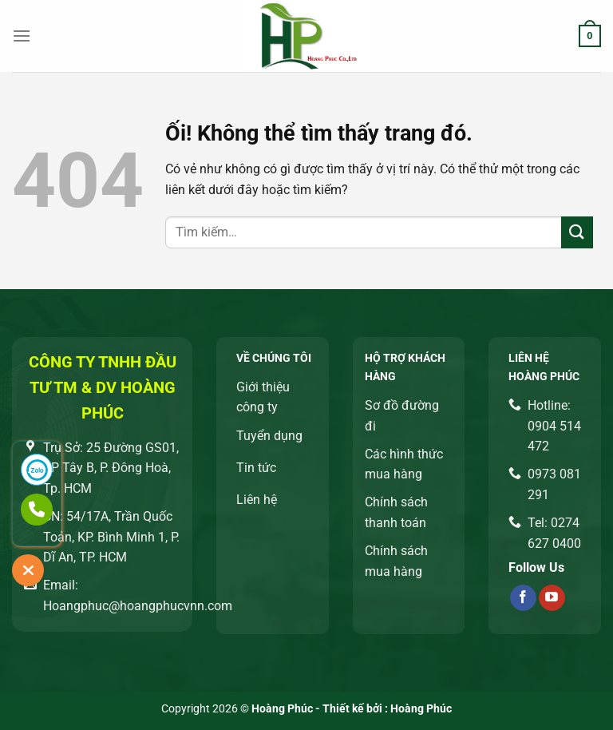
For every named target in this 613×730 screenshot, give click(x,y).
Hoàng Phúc (421, 709)
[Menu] (21, 35)
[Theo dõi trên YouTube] (552, 598)
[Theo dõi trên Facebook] (523, 598)
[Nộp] (577, 232)
